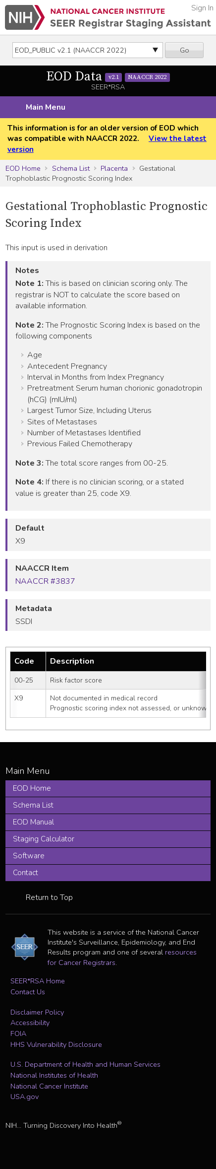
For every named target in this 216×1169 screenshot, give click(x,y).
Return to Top (49, 897)
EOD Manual (33, 822)
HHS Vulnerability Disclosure (56, 1044)
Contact (25, 873)
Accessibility (30, 1023)
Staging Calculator (43, 839)
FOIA (18, 1033)
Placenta (114, 168)
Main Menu (45, 107)
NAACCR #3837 (45, 581)
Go (184, 50)
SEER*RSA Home (37, 981)
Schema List (71, 168)
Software (29, 856)
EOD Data (108, 77)
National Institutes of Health (54, 1075)
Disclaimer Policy (37, 1012)
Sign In (202, 7)
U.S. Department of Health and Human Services (85, 1064)
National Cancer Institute (49, 1086)
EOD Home (23, 168)
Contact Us (27, 992)
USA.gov (24, 1096)
